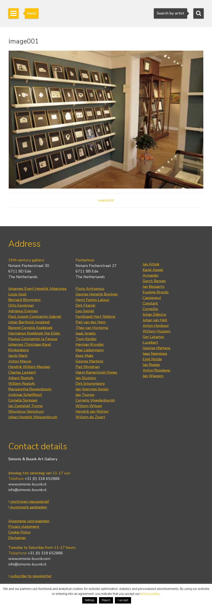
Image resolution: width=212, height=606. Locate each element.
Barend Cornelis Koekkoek (30, 327)
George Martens (89, 361)
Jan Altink (151, 264)
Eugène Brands (156, 292)
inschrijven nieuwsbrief (28, 501)
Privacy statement (23, 526)
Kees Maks (84, 355)
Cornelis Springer (23, 400)
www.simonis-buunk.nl (27, 484)
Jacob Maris (18, 355)
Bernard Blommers (24, 299)
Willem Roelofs (21, 383)
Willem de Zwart (90, 417)
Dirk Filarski (85, 305)
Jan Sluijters (86, 377)
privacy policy (150, 594)
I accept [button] (123, 600)
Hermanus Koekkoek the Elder (34, 333)
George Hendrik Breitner (97, 294)
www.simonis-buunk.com (29, 558)
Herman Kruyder (90, 344)
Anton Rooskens (156, 370)
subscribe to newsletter (30, 576)
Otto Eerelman (21, 305)
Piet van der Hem (91, 322)
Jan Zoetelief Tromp (25, 405)
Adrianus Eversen (23, 310)
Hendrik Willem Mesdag (29, 366)
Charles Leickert (22, 372)
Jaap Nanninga (155, 353)
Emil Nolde (152, 359)
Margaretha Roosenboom (29, 389)
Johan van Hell (155, 320)
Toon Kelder (86, 338)
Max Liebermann (90, 350)
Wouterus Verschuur (26, 411)
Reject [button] (106, 600)
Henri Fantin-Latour (92, 299)
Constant (150, 303)
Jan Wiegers (153, 375)
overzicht (106, 200)
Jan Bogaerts (153, 286)
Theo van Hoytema (92, 327)
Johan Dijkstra (154, 314)
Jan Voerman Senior (92, 389)
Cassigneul (152, 297)
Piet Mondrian (88, 366)
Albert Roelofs (21, 377)
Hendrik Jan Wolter (92, 411)
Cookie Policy (19, 532)
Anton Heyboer (156, 325)
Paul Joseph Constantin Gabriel (34, 316)
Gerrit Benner (154, 280)
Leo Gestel (85, 310)
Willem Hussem (156, 331)
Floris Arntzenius (90, 288)
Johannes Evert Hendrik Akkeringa (37, 288)
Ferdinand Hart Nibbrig (95, 316)
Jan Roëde (151, 364)
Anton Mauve (19, 361)
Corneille (150, 308)
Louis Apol (17, 294)
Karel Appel (153, 269)
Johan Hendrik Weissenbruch (32, 417)
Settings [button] (90, 600)
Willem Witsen (89, 405)
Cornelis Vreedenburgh (95, 400)
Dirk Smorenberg (90, 383)
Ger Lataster (153, 336)
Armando (150, 275)
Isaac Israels (86, 333)
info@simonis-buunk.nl (27, 489)
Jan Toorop (85, 394)
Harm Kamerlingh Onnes (96, 372)
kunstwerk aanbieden (27, 507)
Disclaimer (17, 537)
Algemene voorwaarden (28, 521)
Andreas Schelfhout (25, 394)
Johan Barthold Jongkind (28, 322)
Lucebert (150, 342)
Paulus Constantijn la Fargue (32, 338)
